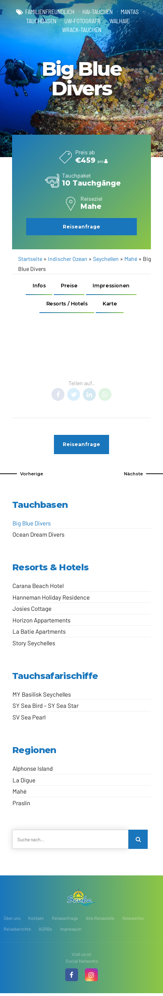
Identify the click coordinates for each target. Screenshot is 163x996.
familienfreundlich (49, 12)
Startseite (30, 259)
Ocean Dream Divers (38, 536)
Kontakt (36, 920)
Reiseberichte (17, 931)
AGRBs (45, 931)
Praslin (21, 804)
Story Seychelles (33, 645)
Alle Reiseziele (100, 920)
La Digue (23, 782)
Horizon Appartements (41, 622)
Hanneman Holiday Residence (51, 599)
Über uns (12, 920)
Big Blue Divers (31, 525)
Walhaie (119, 21)
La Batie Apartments (39, 633)
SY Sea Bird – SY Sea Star (45, 707)
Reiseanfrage (65, 920)
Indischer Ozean (67, 259)
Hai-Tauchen (98, 12)
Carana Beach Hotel (38, 588)
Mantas (130, 12)
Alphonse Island (32, 770)
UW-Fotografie (82, 21)
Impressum (70, 931)
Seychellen (106, 259)
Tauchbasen (41, 21)
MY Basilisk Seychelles (41, 696)
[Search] (138, 841)
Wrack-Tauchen (81, 30)
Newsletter (133, 920)
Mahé (130, 259)
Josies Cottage (32, 610)
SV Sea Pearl (28, 719)
